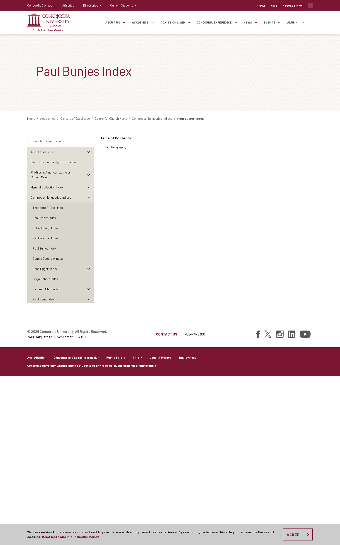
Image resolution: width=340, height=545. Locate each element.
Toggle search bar (310, 5)
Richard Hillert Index (46, 289)
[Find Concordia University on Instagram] (280, 503)
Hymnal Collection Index (47, 187)
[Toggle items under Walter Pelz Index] (88, 330)
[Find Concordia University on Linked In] (292, 503)
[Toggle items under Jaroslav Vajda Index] (88, 381)
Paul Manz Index (43, 299)
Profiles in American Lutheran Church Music (51, 174)
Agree (293, 534)
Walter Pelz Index (44, 330)
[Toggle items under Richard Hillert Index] (88, 289)
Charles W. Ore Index (46, 319)
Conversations (41, 442)
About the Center (43, 152)
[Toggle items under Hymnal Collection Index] (88, 187)
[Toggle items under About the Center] (88, 152)
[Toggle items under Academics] (152, 22)
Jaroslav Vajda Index (47, 381)
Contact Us (166, 503)
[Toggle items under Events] (279, 22)
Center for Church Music (111, 118)
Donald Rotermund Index (49, 340)
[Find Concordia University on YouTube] (305, 503)
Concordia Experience (214, 22)
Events (269, 22)
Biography (118, 147)
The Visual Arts (41, 411)
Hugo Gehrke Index (45, 279)
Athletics (68, 5)
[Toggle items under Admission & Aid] (188, 22)
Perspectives (40, 431)
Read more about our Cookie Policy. (71, 537)
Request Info (292, 5)
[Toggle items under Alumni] (302, 22)
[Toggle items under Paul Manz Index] (88, 299)
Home (31, 118)
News (247, 22)
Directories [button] (91, 5)
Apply (261, 5)
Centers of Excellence (75, 118)
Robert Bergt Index (45, 228)
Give (274, 5)
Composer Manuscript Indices (152, 118)
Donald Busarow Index (48, 258)
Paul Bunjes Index (44, 248)
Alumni (293, 22)
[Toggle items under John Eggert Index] (88, 269)
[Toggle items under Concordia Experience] (235, 22)
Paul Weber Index (44, 391)
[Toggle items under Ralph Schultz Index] (88, 360)
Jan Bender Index (44, 218)
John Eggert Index (45, 269)
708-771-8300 (195, 503)
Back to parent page (46, 141)
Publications (39, 462)
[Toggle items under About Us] (124, 22)
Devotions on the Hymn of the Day (54, 162)
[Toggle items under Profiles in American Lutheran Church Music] (88, 174)
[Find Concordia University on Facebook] (258, 503)
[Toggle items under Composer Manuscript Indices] (88, 197)
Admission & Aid (172, 22)
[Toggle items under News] (255, 22)
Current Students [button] (122, 5)
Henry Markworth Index (48, 309)
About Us (112, 22)
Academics (140, 22)
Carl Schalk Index (44, 350)
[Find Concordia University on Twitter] (268, 503)
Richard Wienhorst (45, 401)
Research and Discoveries (48, 452)
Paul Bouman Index (45, 238)
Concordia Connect (40, 5)
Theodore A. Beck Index (48, 207)
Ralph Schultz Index (46, 360)
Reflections (38, 421)
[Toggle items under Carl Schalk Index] (88, 350)
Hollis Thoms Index (45, 370)
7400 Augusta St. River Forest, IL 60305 (57, 506)
